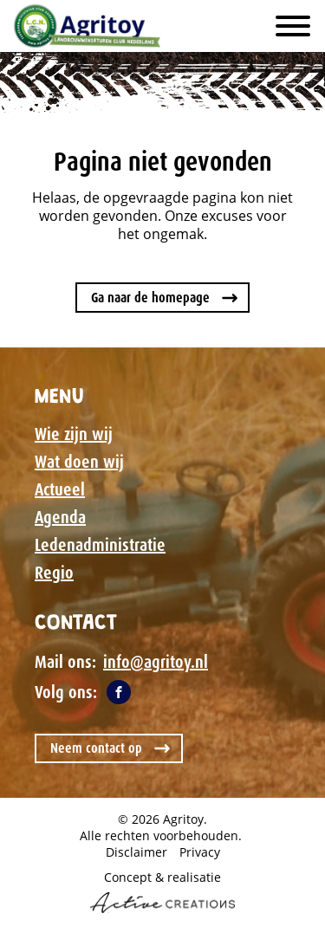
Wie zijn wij (74, 434)
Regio (54, 572)
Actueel (60, 489)
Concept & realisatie (162, 891)
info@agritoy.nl (155, 662)
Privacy (199, 852)
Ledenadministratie (100, 545)
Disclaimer (136, 852)
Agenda (60, 517)
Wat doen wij (79, 461)
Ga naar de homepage (150, 297)
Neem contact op (96, 748)
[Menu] (293, 26)
